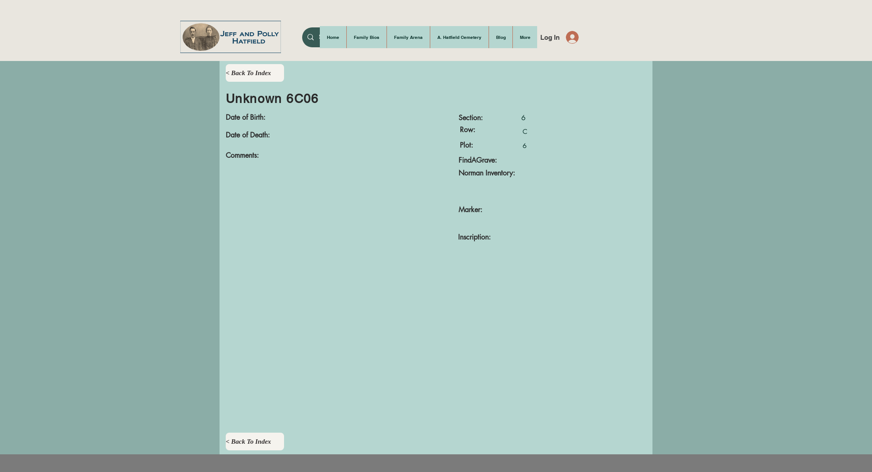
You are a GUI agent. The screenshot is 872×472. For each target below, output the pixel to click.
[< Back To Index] (255, 73)
